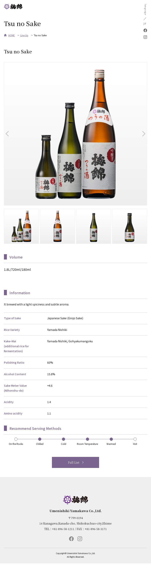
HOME (11, 35)
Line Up (24, 35)
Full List (73, 462)
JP (145, 23)
